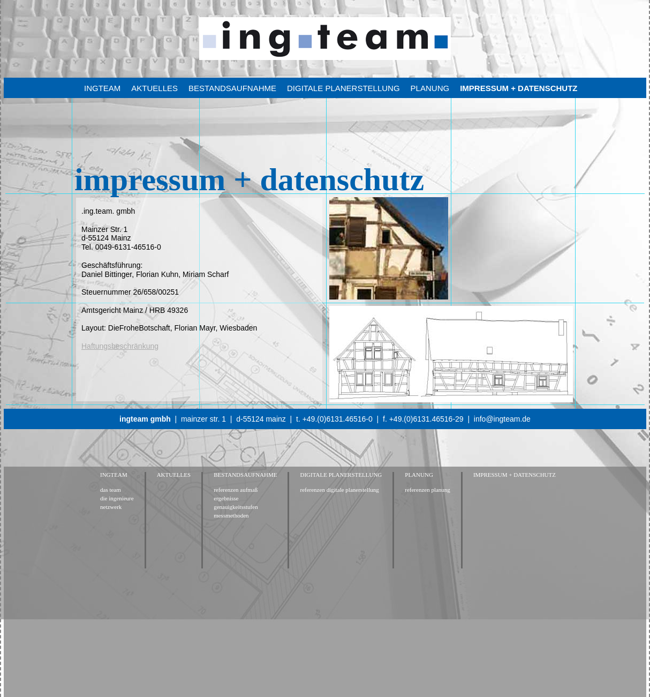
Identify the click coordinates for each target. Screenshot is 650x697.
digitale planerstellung (343, 88)
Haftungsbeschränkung (119, 346)
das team (110, 490)
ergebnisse (226, 498)
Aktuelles (154, 88)
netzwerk (111, 507)
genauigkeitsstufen (236, 507)
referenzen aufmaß (236, 490)
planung (430, 88)
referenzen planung (427, 490)
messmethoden (231, 516)
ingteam (102, 88)
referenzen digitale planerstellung (339, 490)
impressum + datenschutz (518, 88)
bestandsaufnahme (232, 88)
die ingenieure (117, 498)
